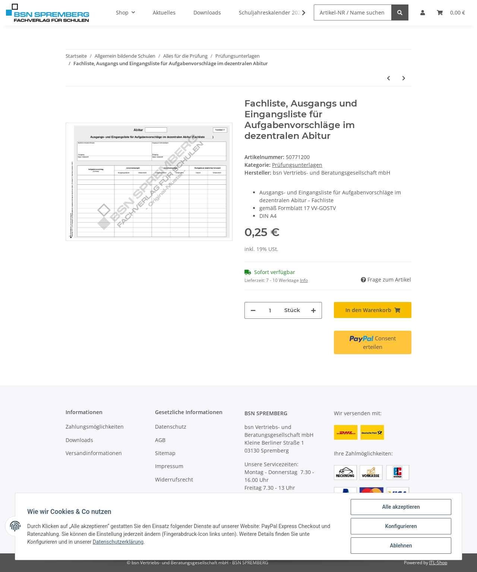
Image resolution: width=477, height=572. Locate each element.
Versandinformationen (94, 453)
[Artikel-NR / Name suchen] (353, 12)
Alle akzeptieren (401, 507)
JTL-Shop (438, 562)
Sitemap (165, 453)
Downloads (79, 440)
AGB (160, 440)
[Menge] (270, 310)
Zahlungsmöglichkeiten (95, 426)
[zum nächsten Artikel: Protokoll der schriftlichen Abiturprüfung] (403, 78)
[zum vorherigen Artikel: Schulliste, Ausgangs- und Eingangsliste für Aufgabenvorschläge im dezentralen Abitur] (388, 78)
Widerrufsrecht (174, 479)
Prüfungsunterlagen (297, 164)
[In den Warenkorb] (372, 310)
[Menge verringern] (253, 310)
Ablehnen (401, 546)
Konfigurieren (401, 526)
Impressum (169, 466)
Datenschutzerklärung (118, 542)
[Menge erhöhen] (313, 310)
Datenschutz (170, 426)
